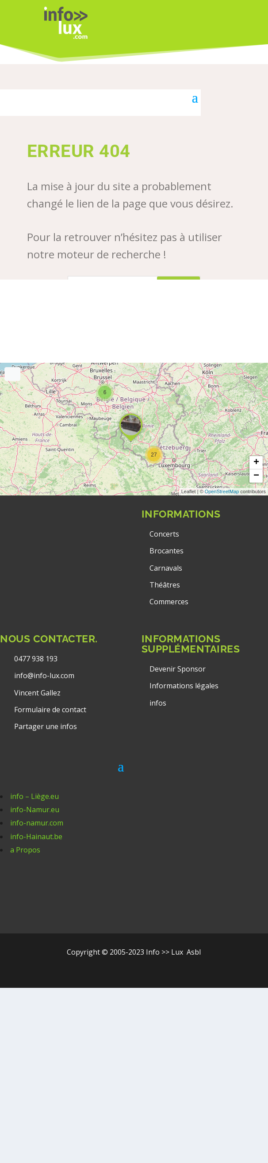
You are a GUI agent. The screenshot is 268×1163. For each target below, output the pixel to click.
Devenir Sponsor (177, 669)
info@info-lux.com (44, 675)
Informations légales (183, 686)
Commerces (168, 601)
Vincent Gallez (37, 693)
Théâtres (164, 585)
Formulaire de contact (50, 709)
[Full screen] (12, 374)
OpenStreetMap (222, 491)
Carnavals (165, 568)
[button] (154, 455)
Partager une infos (45, 726)
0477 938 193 (35, 659)
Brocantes (166, 551)
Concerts (164, 534)
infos (158, 703)
